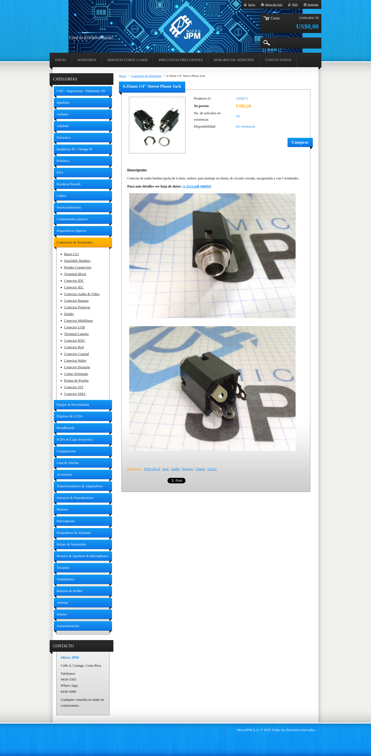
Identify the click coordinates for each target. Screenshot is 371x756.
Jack (165, 469)
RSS (295, 4)
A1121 (212, 469)
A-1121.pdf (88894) (196, 186)
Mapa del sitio (273, 4)
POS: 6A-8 (152, 469)
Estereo (187, 469)
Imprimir (313, 4)
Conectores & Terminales (146, 75)
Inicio (122, 75)
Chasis (200, 469)
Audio (175, 469)
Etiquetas (134, 469)
